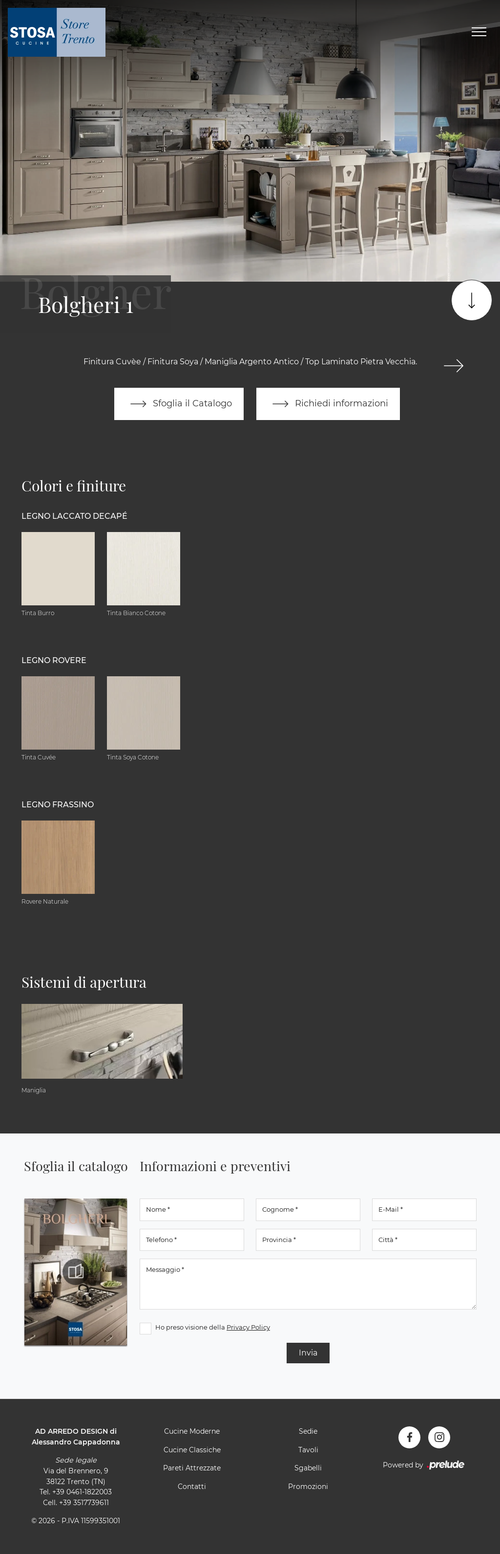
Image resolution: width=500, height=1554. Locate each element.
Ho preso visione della (212, 1327)
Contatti (192, 1486)
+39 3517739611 (84, 1502)
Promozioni (308, 1486)
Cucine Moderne (192, 1431)
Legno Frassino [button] (57, 804)
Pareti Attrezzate (192, 1468)
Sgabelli (308, 1468)
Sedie (308, 1431)
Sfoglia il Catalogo (179, 404)
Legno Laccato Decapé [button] (74, 516)
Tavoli (308, 1449)
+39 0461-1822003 (82, 1491)
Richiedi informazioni (328, 404)
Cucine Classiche (192, 1449)
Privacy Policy (248, 1327)
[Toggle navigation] (479, 32)
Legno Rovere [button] (53, 660)
